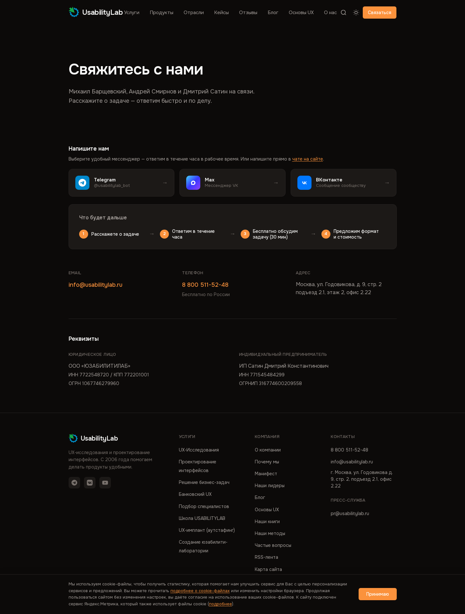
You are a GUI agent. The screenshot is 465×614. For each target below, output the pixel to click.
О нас (330, 12)
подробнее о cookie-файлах (200, 590)
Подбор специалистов (204, 506)
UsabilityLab (96, 12)
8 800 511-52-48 (205, 284)
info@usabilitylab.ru (95, 284)
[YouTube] (105, 482)
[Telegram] (74, 482)
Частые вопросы (273, 545)
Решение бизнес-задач (204, 482)
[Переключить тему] (356, 12)
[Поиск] (343, 12)
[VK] (89, 482)
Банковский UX (195, 494)
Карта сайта (268, 569)
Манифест (266, 474)
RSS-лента (266, 557)
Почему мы (267, 462)
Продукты (161, 12)
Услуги (131, 12)
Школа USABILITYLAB (202, 518)
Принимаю (377, 594)
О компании (268, 450)
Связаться (379, 12)
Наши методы (270, 533)
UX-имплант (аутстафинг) (207, 530)
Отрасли (194, 12)
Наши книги (267, 521)
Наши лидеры (270, 485)
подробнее (220, 604)
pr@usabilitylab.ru (350, 513)
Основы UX (301, 12)
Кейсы (221, 12)
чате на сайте (307, 159)
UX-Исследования (199, 450)
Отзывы (248, 12)
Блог (273, 12)
